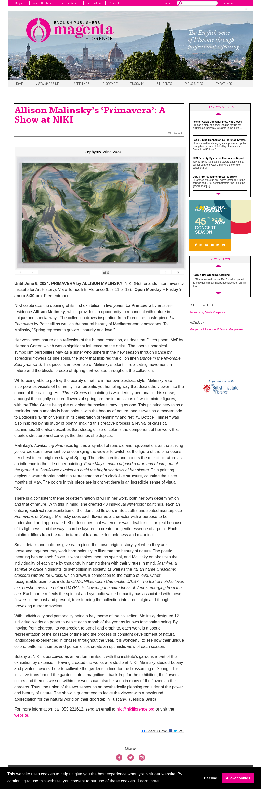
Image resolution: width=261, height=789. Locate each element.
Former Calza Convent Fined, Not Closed (217, 121)
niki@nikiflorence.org (135, 709)
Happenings (81, 84)
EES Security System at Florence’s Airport (218, 158)
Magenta (20, 3)
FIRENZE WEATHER (221, 355)
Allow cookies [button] (238, 778)
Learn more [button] (148, 781)
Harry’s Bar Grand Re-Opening (211, 275)
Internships (94, 3)
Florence (110, 84)
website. (21, 715)
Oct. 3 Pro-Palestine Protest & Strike (215, 176)
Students (164, 84)
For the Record (70, 3)
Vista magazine (47, 84)
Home (19, 84)
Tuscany (137, 84)
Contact (114, 3)
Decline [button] (210, 778)
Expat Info (224, 84)
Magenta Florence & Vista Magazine (216, 329)
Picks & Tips (194, 84)
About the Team (43, 3)
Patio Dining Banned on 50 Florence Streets (219, 140)
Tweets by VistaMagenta (207, 312)
